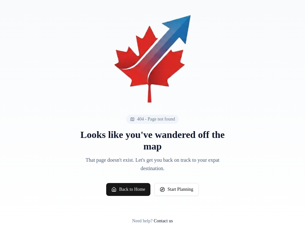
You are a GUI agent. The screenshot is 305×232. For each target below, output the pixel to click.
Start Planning (176, 189)
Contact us (163, 220)
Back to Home (128, 189)
